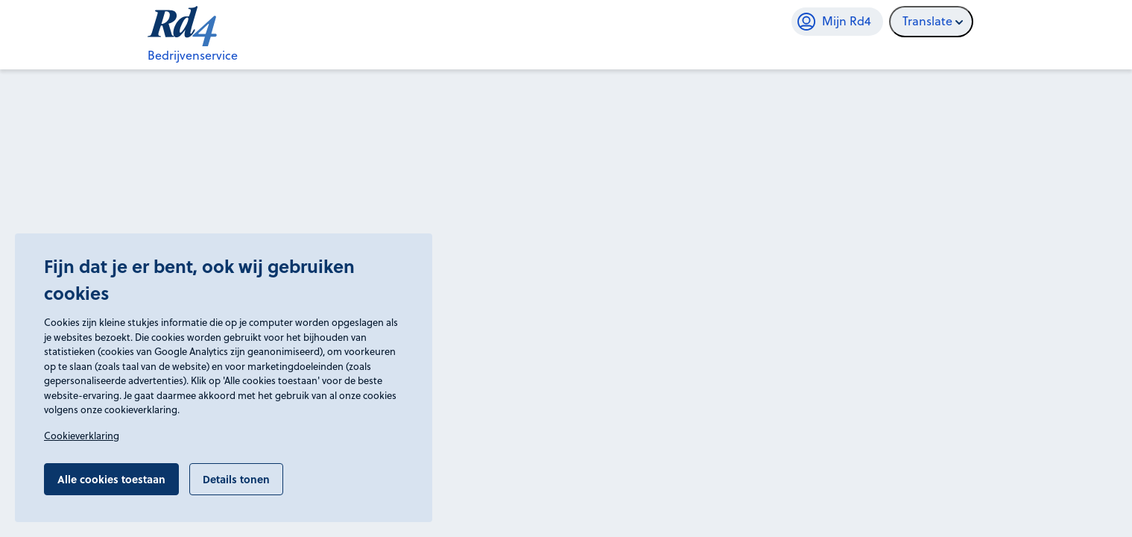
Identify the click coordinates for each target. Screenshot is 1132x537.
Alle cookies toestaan (111, 478)
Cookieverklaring (81, 435)
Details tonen (236, 478)
